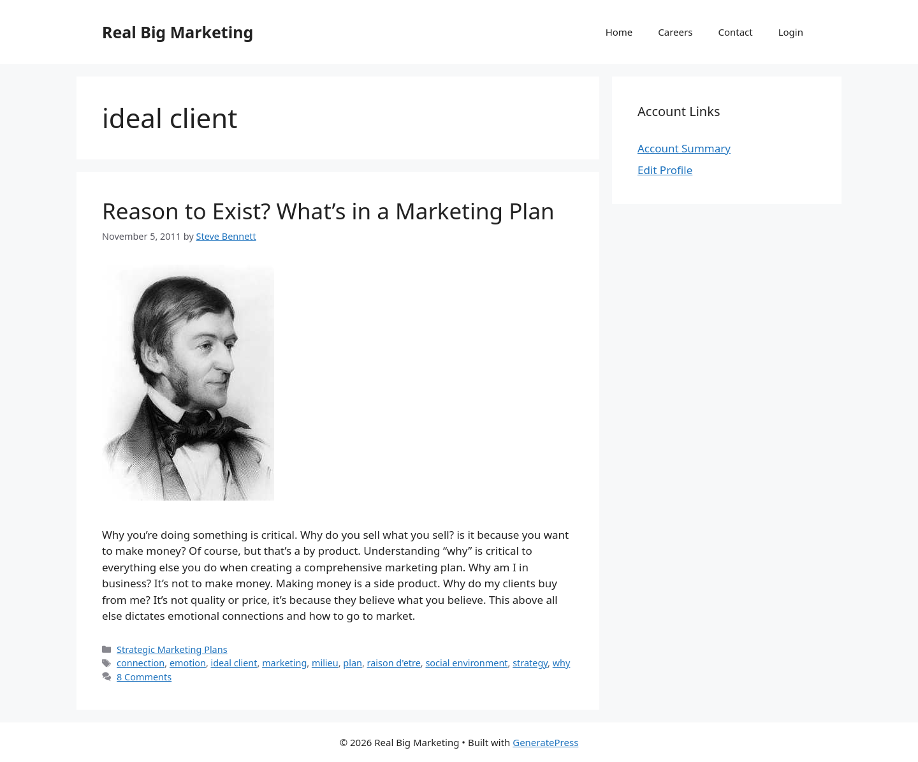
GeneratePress (545, 742)
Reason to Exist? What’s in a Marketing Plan (328, 211)
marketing (284, 663)
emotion (188, 663)
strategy (530, 663)
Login (790, 32)
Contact (735, 32)
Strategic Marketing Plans (172, 649)
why (562, 663)
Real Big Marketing (177, 32)
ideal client (234, 663)
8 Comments (144, 677)
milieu (325, 663)
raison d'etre (394, 663)
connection (140, 663)
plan (352, 663)
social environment (466, 663)
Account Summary (684, 148)
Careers (675, 32)
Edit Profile (665, 170)
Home (619, 32)
